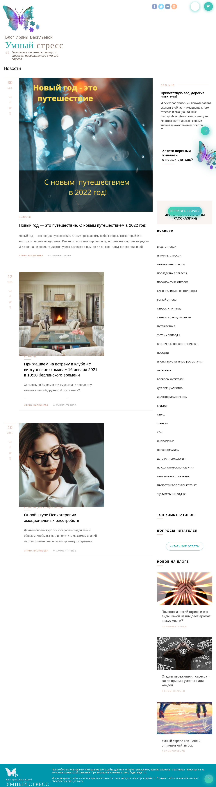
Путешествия (166, 300)
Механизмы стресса (171, 238)
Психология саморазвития (175, 441)
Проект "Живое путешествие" (177, 459)
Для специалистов (102, 319)
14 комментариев (174, 600)
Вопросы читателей (170, 353)
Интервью (164, 344)
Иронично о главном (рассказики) (180, 335)
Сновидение (165, 415)
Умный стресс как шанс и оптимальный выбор (181, 717)
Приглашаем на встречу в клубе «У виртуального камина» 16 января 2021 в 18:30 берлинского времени (112, 265)
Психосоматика (168, 424)
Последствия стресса (172, 247)
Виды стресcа (166, 221)
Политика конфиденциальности (71, 780)
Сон (160, 406)
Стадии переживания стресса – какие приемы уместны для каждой (186, 655)
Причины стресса (169, 229)
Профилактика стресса (172, 256)
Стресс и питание (169, 282)
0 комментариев (59, 235)
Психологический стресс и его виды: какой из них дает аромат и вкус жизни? (186, 590)
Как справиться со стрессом (177, 265)
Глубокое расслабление (173, 450)
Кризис (162, 380)
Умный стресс (167, 274)
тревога (162, 397)
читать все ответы (184, 520)
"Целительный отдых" (172, 468)
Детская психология (171, 432)
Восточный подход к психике (177, 318)
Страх (161, 388)
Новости (25, 191)
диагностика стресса (172, 371)
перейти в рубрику (185, 185)
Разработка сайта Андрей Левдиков (141, 778)
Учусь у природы (168, 309)
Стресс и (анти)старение (174, 291)
